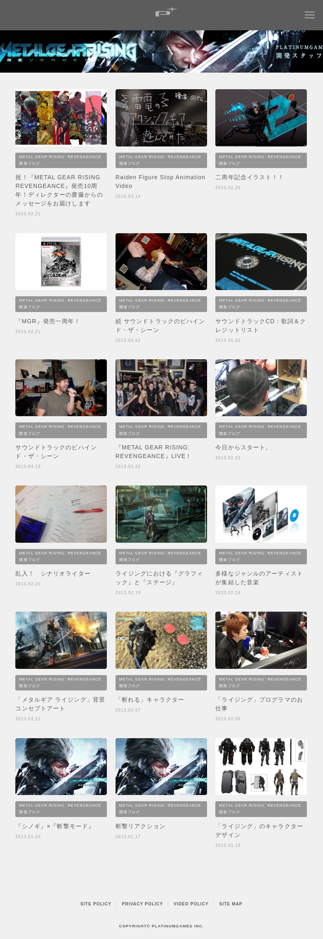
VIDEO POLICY (191, 904)
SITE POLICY (95, 904)
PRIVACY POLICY (142, 904)
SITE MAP (230, 904)
